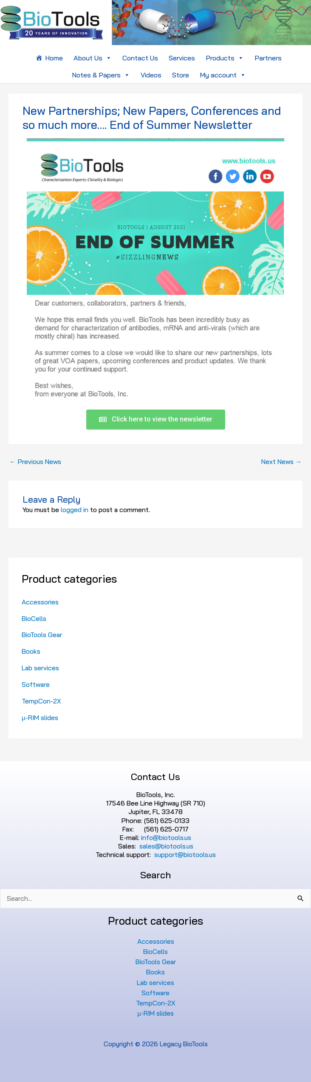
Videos (151, 75)
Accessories (40, 602)
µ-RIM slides (40, 717)
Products (225, 58)
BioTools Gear (42, 634)
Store (180, 75)
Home (54, 58)
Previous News (35, 461)
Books (31, 651)
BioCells (34, 618)
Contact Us (140, 58)
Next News (281, 461)
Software (36, 684)
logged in (74, 509)
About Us (93, 58)
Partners (268, 58)
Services (182, 58)
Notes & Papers (101, 75)
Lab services (40, 667)
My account (223, 75)
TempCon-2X (41, 701)
